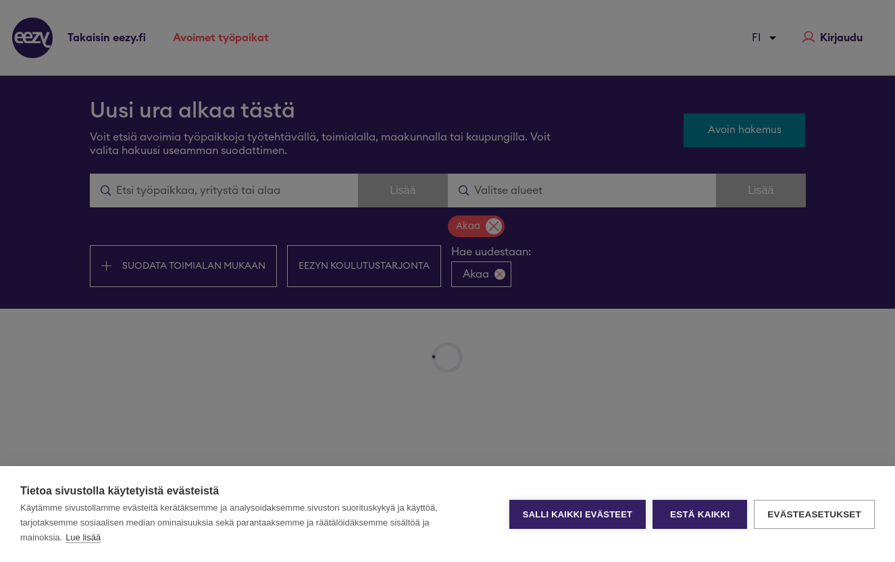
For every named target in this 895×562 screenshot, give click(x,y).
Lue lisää (83, 537)
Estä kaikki (700, 514)
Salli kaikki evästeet (577, 514)
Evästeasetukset (814, 514)
